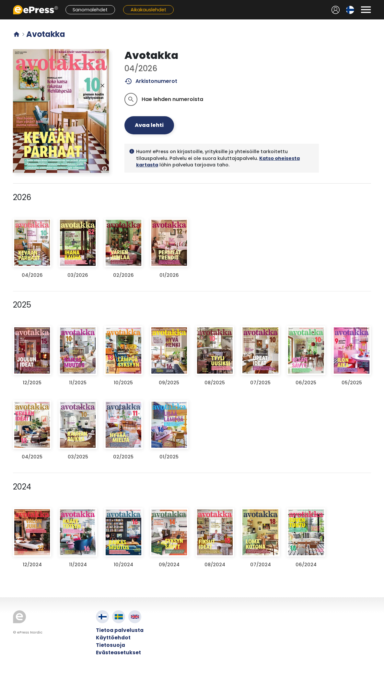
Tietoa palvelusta (120, 630)
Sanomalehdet (90, 9)
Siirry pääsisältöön (3, 3)
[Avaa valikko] (366, 10)
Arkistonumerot (150, 81)
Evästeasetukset (118, 652)
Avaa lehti (149, 125)
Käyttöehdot (113, 637)
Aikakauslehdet (148, 9)
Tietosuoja (110, 645)
